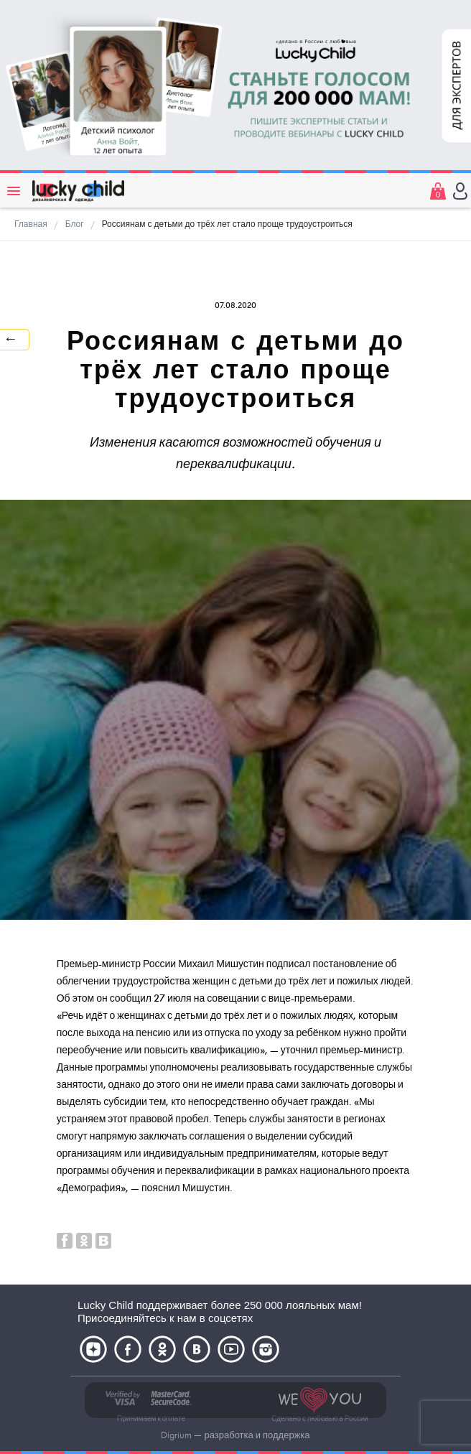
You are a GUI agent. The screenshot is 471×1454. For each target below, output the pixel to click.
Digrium (176, 1435)
